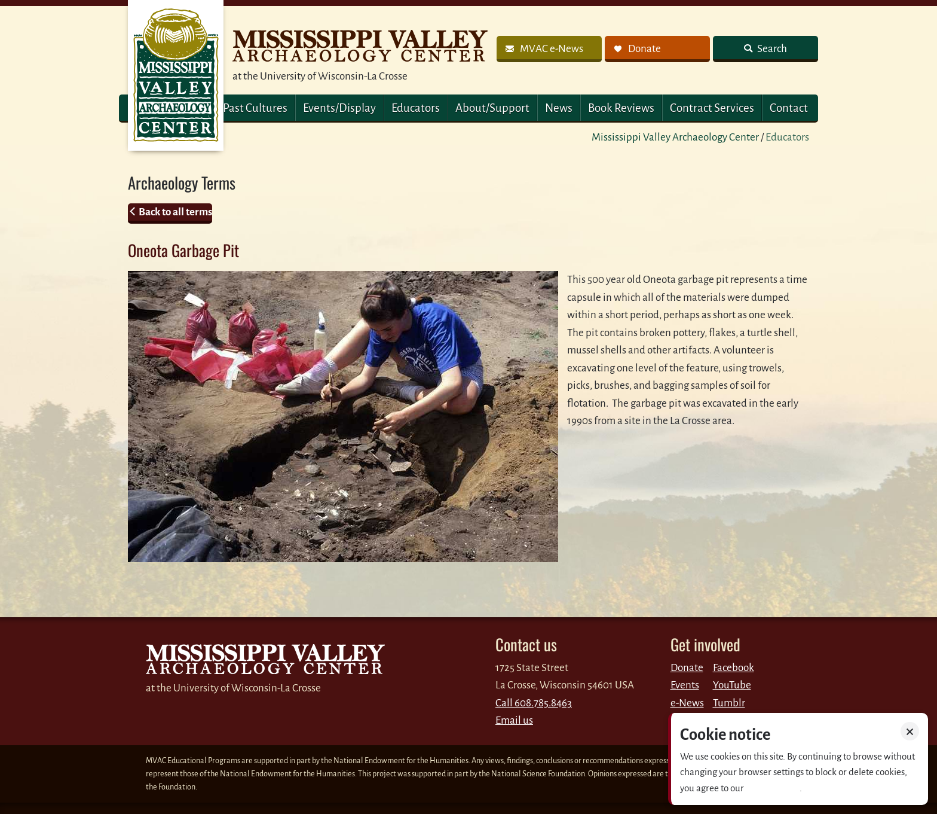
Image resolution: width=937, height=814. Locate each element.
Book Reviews (621, 108)
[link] (549, 49)
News (558, 108)
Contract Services (712, 108)
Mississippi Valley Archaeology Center (675, 137)
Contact (789, 108)
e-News (687, 703)
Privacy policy (773, 788)
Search (771, 48)
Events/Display (339, 108)
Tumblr (729, 703)
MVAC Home (175, 75)
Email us (514, 720)
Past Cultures (255, 108)
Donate (686, 667)
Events (684, 685)
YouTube (732, 685)
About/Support (492, 108)
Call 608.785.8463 (533, 703)
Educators (415, 108)
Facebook (733, 667)
